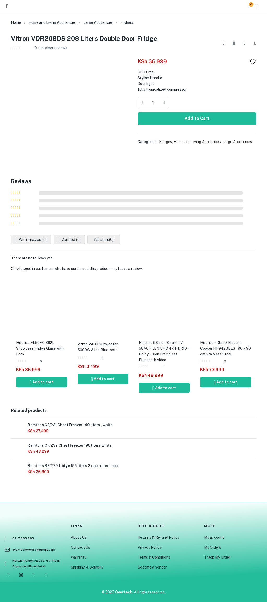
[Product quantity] (153, 103)
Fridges (126, 22)
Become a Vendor (152, 567)
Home (16, 22)
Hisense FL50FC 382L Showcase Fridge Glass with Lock (40, 348)
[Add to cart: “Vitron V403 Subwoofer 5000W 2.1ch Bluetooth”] (103, 379)
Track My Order (217, 557)
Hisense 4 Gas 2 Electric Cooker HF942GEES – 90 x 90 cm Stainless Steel (225, 348)
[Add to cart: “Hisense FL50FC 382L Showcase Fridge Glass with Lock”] (41, 382)
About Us (78, 537)
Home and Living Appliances (52, 22)
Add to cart (197, 118)
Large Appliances (98, 22)
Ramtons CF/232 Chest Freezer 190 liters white (69, 445)
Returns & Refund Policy (158, 537)
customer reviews (50, 48)
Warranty (78, 557)
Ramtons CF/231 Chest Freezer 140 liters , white (70, 425)
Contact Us (80, 547)
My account (214, 537)
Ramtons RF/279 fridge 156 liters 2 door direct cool (73, 466)
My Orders (212, 547)
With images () (32, 239)
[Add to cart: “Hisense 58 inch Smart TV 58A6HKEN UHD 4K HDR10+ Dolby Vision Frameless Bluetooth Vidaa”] (164, 388)
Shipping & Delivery (87, 567)
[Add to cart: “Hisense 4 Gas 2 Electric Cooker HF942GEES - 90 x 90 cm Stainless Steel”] (225, 382)
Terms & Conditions (154, 557)
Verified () (70, 239)
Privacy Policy (149, 547)
